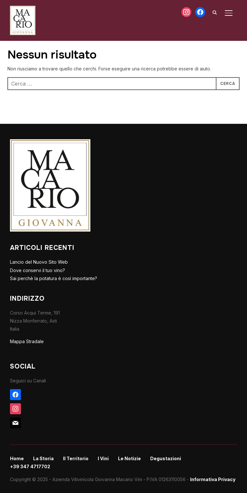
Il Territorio (75, 458)
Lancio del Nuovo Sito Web (39, 262)
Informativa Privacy (212, 479)
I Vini (103, 458)
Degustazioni (165, 458)
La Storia (43, 458)
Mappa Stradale (27, 341)
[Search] (214, 12)
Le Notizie (129, 458)
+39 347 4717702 (30, 466)
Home (17, 458)
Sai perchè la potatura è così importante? (53, 278)
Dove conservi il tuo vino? (37, 270)
